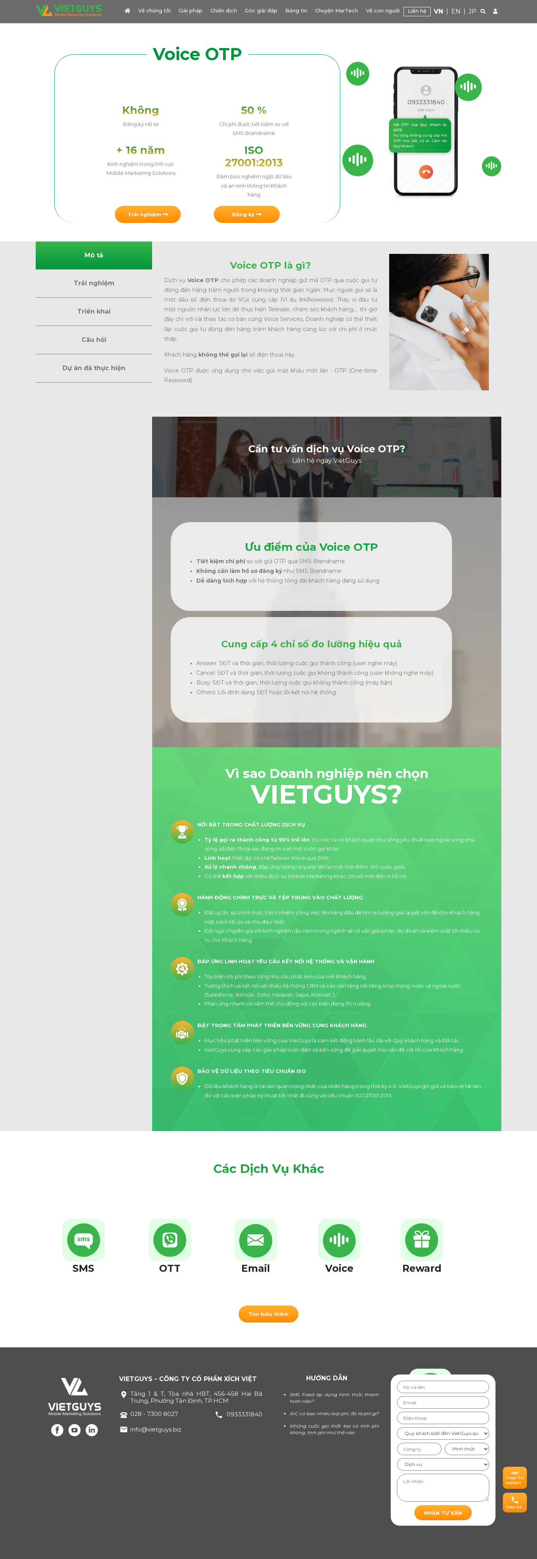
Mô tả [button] (94, 255)
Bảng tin (296, 10)
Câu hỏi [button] (93, 339)
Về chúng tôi (154, 10)
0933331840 (244, 1414)
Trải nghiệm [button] (94, 283)
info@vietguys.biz (155, 1429)
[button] (148, 214)
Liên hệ (417, 11)
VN (438, 11)
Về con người (383, 10)
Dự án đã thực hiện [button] (93, 368)
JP (472, 11)
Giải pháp (190, 10)
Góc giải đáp (261, 10)
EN (456, 11)
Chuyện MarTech (336, 10)
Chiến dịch (223, 10)
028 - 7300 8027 (154, 1414)
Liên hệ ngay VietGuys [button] (326, 460)
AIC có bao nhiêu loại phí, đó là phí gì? (334, 1413)
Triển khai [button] (94, 311)
